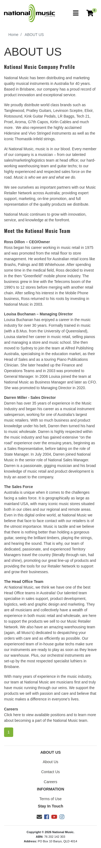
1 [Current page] (9, 732)
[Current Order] (90, 13)
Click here (12, 715)
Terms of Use (50, 799)
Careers (50, 782)
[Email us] (39, 817)
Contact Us (50, 772)
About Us (50, 762)
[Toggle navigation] (75, 13)
